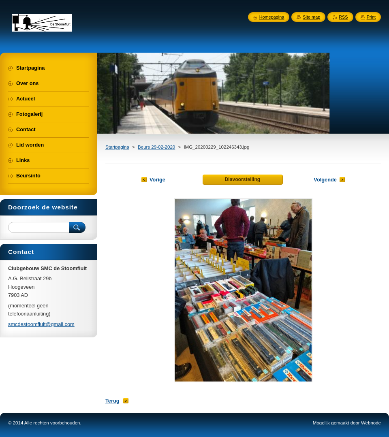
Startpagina (117, 147)
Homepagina (271, 17)
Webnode (371, 422)
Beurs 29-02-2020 (156, 147)
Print (371, 17)
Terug (112, 401)
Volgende (325, 180)
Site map (311, 17)
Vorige (157, 180)
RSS (343, 17)
